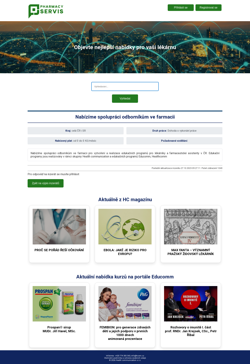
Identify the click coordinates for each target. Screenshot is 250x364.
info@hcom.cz (137, 356)
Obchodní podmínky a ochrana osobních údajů (125, 358)
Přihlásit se (181, 7)
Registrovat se (208, 7)
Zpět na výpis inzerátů (45, 183)
